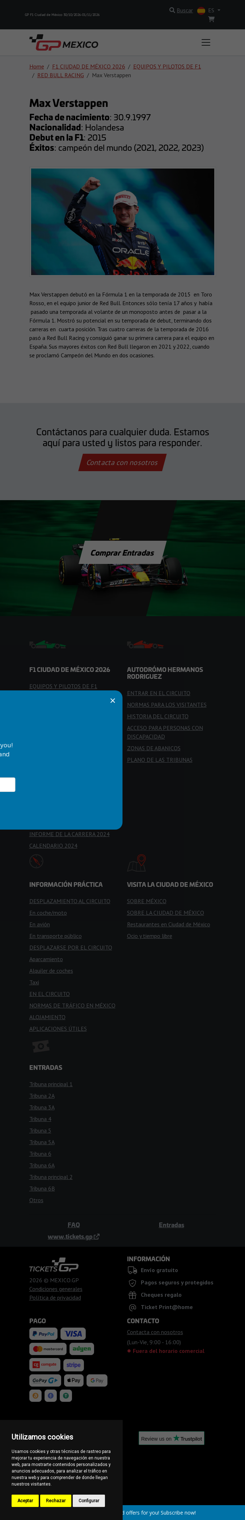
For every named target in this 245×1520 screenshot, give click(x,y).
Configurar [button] (89, 1500)
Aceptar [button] (25, 1500)
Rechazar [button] (56, 1500)
